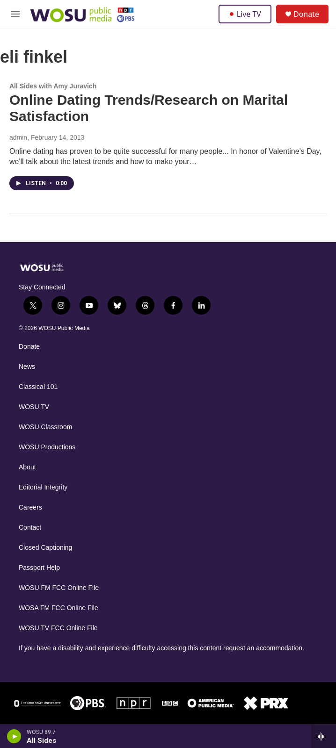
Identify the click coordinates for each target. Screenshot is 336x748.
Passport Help (39, 567)
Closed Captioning (45, 547)
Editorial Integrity (43, 487)
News (27, 366)
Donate (306, 14)
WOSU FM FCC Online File (59, 587)
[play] (14, 736)
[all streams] (323, 736)
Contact (30, 527)
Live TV (245, 14)
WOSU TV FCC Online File (58, 628)
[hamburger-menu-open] (15, 14)
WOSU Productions (47, 447)
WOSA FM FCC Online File (58, 607)
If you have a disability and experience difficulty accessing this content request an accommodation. (161, 648)
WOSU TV (34, 406)
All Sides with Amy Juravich (52, 86)
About (27, 467)
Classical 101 (38, 386)
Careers (30, 507)
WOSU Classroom (45, 427)
